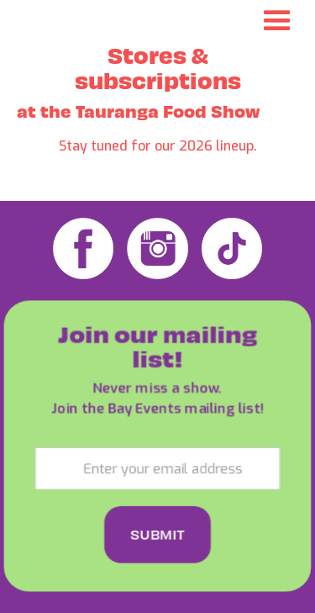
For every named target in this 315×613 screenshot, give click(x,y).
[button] (277, 21)
